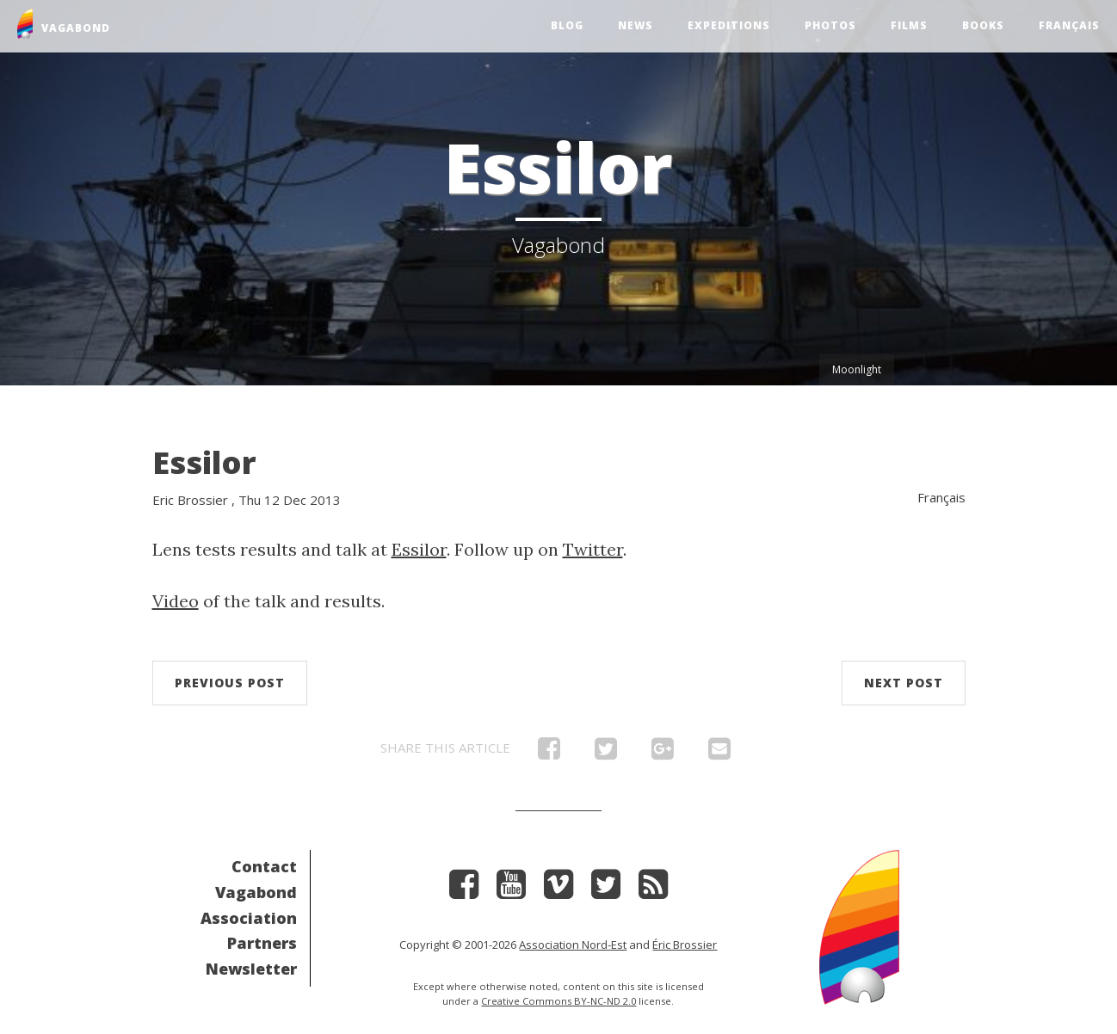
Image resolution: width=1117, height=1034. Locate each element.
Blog (567, 25)
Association (249, 918)
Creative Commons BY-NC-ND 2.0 (558, 1000)
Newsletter (251, 968)
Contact (264, 866)
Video (175, 601)
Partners (262, 942)
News (635, 25)
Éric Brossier (684, 944)
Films (909, 25)
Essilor (204, 462)
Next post (903, 682)
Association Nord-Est (572, 944)
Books (983, 25)
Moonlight (856, 369)
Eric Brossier (190, 499)
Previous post (230, 682)
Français (1069, 25)
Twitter (593, 549)
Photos (830, 25)
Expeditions (729, 25)
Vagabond (256, 892)
